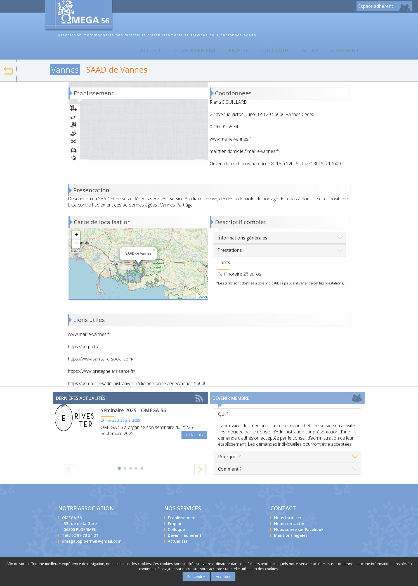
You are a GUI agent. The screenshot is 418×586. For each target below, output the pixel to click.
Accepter (223, 577)
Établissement (192, 51)
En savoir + (196, 577)
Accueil (147, 51)
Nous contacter (389, 24)
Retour (16, 68)
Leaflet (202, 298)
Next (198, 471)
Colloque (273, 51)
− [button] (76, 245)
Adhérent (344, 51)
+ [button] (76, 236)
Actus (309, 51)
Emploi (236, 51)
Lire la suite (194, 435)
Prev (71, 470)
